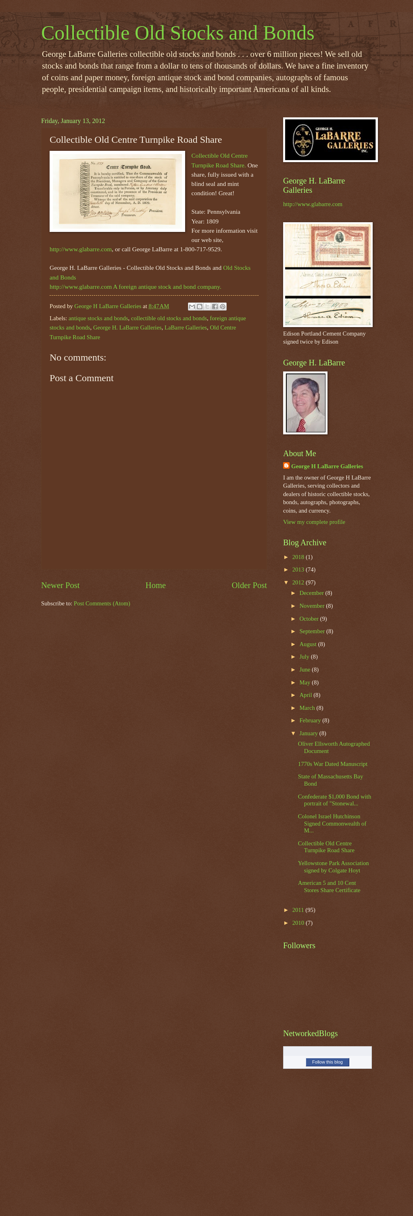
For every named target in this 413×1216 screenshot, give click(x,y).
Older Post (249, 585)
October (309, 618)
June (305, 669)
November (312, 606)
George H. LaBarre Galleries (127, 327)
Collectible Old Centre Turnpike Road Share (326, 847)
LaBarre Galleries (186, 327)
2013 (299, 569)
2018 (299, 557)
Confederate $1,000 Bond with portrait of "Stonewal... (334, 800)
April (306, 695)
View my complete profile (314, 522)
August (308, 644)
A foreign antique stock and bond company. (167, 286)
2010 (299, 923)
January (309, 733)
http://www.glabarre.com (81, 249)
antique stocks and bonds (98, 318)
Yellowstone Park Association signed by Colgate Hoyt (333, 867)
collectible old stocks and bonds (169, 318)
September (312, 631)
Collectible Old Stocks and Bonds (178, 32)
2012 (299, 582)
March (307, 708)
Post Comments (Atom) (102, 603)
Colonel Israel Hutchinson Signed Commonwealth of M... (332, 823)
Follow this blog (327, 1062)
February (310, 720)
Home (156, 585)
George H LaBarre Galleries (327, 466)
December (312, 593)
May (305, 682)
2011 (299, 910)
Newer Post (60, 585)
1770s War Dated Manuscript (332, 764)
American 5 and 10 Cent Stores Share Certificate (329, 886)
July (305, 656)
